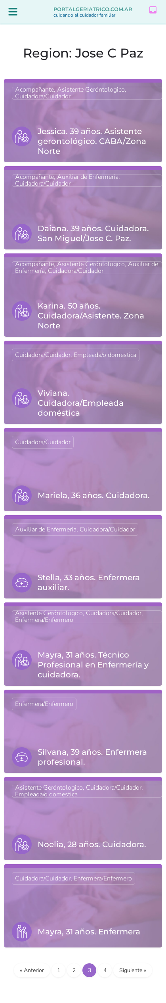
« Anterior (32, 970)
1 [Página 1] (58, 970)
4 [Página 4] (105, 970)
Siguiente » (132, 970)
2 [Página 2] (74, 970)
